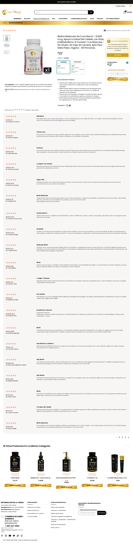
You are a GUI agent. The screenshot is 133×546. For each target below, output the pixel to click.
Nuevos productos (33, 510)
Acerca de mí (55, 527)
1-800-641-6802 (12, 526)
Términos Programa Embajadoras (61, 516)
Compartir (67, 105)
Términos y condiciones (58, 510)
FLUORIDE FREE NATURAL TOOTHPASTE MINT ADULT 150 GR (118, 478)
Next (128, 445)
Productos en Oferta (33, 507)
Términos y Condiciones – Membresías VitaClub (63, 520)
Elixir (66, 475)
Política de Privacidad (57, 507)
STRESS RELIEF (15, 478)
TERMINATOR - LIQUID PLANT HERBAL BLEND (40, 478)
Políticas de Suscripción (58, 524)
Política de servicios (57, 513)
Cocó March (15, 475)
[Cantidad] (117, 73)
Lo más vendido (32, 516)
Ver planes (117, 55)
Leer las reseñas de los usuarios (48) (117, 30)
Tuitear (69, 105)
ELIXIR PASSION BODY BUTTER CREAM (66, 478)
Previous (124, 445)
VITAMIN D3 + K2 (92, 478)
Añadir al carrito (117, 79)
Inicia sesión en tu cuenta (35, 513)
